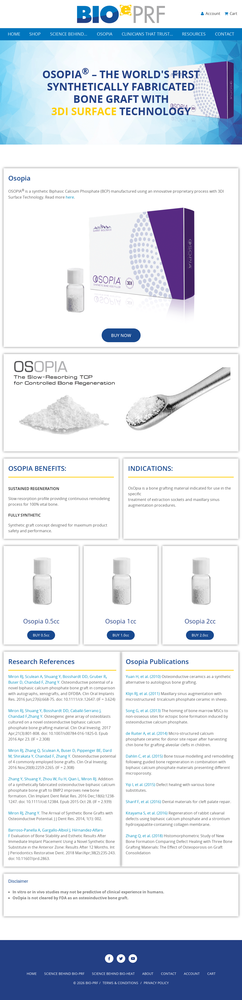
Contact (224, 34)
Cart (211, 974)
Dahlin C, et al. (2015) (144, 757)
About (147, 974)
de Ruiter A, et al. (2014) (147, 734)
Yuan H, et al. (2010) (143, 677)
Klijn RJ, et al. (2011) (143, 694)
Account (192, 974)
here (70, 198)
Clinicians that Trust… (147, 34)
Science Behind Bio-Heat (113, 974)
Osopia (104, 34)
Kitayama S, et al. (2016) (147, 813)
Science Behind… (68, 34)
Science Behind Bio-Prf (64, 974)
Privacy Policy (156, 983)
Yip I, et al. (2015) (140, 785)
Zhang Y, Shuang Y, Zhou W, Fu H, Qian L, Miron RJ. (52, 779)
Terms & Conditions (120, 983)
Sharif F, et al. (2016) (143, 802)
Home (14, 34)
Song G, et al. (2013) (143, 711)
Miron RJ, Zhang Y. (24, 813)
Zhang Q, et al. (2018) (144, 836)
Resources (194, 34)
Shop (35, 34)
